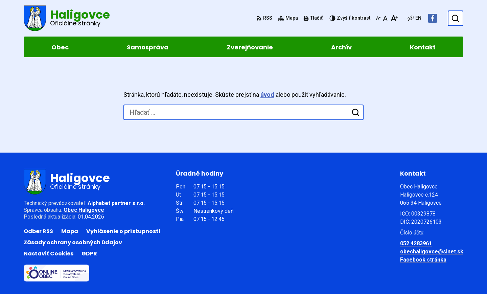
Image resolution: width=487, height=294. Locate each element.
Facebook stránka (423, 259)
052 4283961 (416, 243)
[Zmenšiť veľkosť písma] (378, 18)
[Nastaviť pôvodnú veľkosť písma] (385, 18)
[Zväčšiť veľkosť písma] (394, 18)
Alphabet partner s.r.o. (116, 203)
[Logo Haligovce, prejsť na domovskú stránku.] (67, 18)
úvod (267, 94)
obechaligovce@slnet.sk (431, 251)
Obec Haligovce (84, 210)
